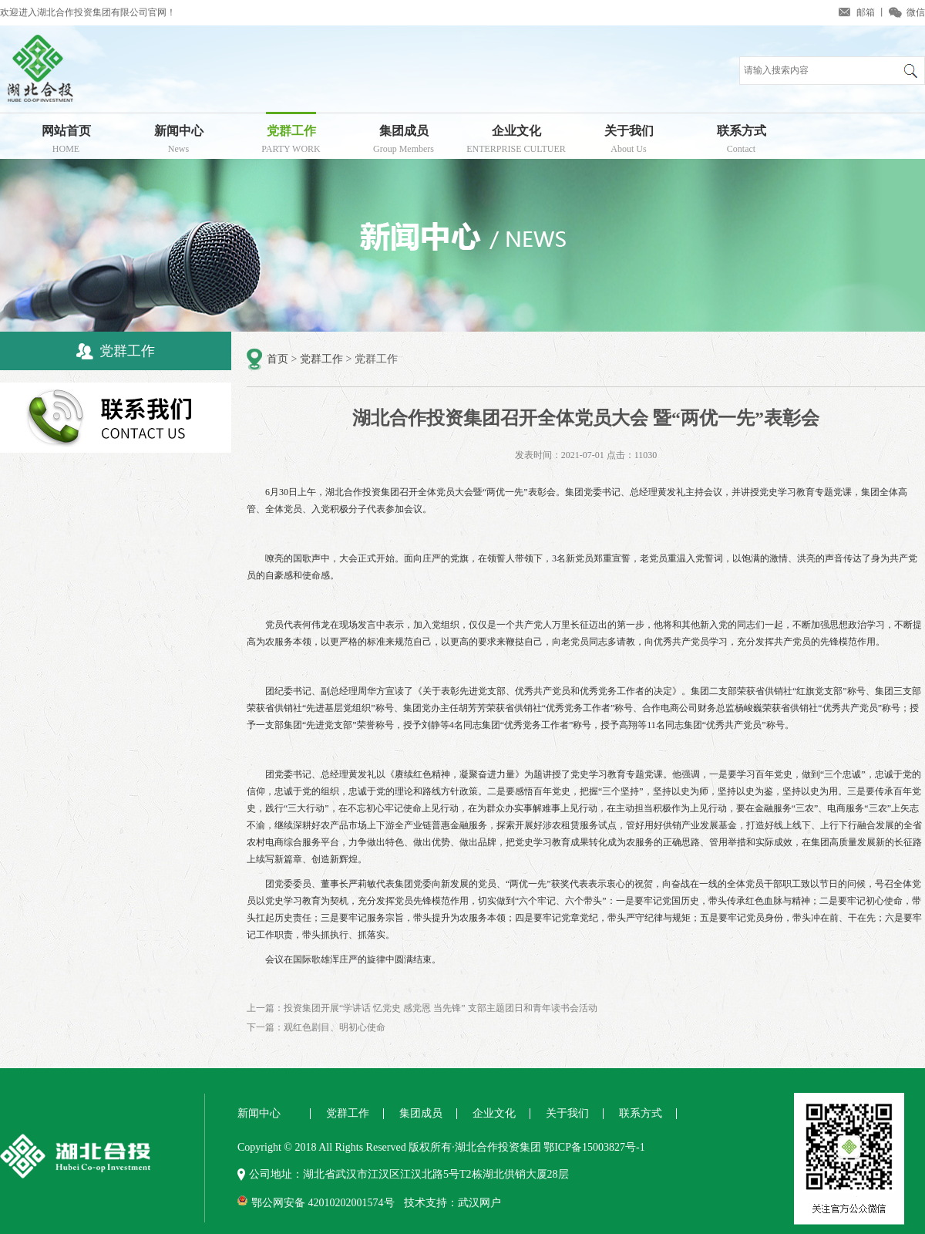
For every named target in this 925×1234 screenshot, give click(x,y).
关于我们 (629, 141)
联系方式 (741, 141)
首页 (277, 359)
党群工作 (291, 141)
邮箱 (865, 12)
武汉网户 (479, 1203)
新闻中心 (178, 141)
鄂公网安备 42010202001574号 (323, 1203)
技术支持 (425, 1203)
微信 (915, 12)
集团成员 (403, 141)
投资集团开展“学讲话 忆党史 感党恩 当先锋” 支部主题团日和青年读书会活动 (440, 1008)
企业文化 (516, 141)
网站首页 (66, 141)
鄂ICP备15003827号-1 (593, 1147)
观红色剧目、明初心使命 (334, 1027)
